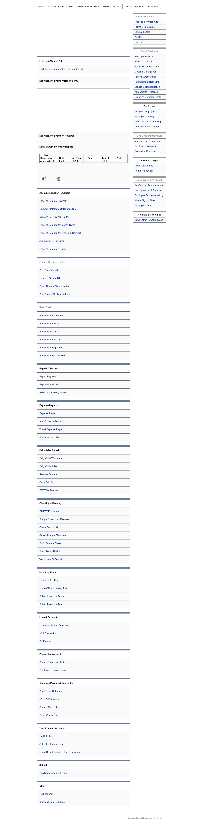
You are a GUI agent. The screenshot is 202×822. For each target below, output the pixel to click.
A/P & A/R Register (49, 699)
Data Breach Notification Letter (55, 294)
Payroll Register (47, 376)
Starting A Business (145, 56)
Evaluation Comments (146, 151)
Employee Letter (143, 205)
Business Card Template (52, 802)
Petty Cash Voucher (49, 339)
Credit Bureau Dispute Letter (54, 286)
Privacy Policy (133, 818)
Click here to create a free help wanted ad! (61, 69)
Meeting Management (146, 71)
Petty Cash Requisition (51, 347)
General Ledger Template (52, 535)
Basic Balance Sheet (50, 543)
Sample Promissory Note (52, 662)
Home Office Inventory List (53, 588)
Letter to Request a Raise (52, 249)
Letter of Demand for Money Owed (57, 225)
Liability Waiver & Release (148, 190)
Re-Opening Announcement (149, 185)
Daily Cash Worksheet (50, 458)
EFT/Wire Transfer (48, 490)
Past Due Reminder (49, 270)
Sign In (138, 42)
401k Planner (46, 794)
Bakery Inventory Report (52, 596)
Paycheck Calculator (50, 384)
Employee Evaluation (145, 146)
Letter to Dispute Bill (49, 278)
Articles (153, 6)
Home (41, 6)
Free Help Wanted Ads (60, 6)
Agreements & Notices (146, 92)
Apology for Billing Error (51, 241)
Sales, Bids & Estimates (147, 66)
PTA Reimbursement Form (53, 773)
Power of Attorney (144, 165)
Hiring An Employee (145, 111)
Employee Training (144, 116)
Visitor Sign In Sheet (145, 200)
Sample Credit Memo (50, 707)
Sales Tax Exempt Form (51, 744)
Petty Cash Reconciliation (52, 355)
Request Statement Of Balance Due (58, 209)
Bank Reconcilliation (49, 551)
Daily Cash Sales (48, 466)
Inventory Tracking (48, 580)
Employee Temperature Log (149, 195)
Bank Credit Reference (51, 691)
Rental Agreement (144, 170)
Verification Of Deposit (51, 559)
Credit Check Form (49, 715)
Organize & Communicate (148, 97)
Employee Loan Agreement (53, 670)
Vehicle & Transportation (147, 87)
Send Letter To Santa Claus (149, 220)
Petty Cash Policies (49, 323)
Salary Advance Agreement (53, 392)
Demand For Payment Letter (54, 217)
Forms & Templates (88, 6)
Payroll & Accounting (145, 76)
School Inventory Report (52, 604)
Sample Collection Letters (52, 262)
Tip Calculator (46, 736)
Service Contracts (144, 61)
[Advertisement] (83, 32)
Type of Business (134, 6)
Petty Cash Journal (49, 331)
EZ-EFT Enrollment (49, 511)
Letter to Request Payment (53, 201)
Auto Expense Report (50, 421)
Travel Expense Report (51, 429)
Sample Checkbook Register (54, 519)
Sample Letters (112, 6)
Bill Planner (45, 641)
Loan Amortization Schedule (53, 625)
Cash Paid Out (47, 482)
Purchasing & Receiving (147, 82)
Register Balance (48, 474)
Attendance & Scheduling (148, 121)
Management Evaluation (147, 141)
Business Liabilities (49, 437)
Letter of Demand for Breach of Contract (60, 233)
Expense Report (47, 413)
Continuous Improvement (148, 126)
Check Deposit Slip (49, 527)
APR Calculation (47, 633)
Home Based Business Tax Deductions (59, 752)
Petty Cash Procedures (51, 315)
